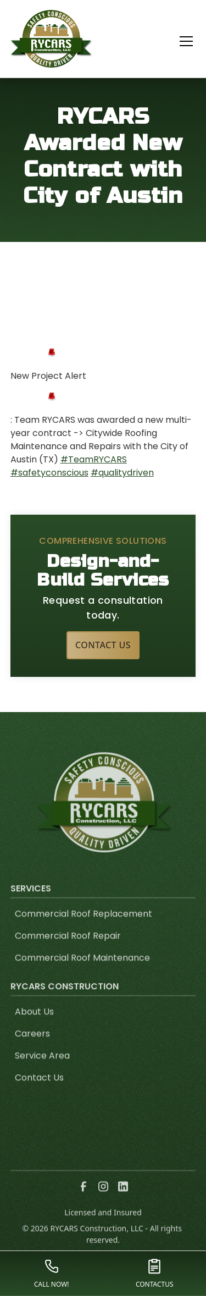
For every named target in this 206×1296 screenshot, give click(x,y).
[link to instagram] (103, 1200)
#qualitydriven (122, 472)
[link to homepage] (51, 39)
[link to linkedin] (123, 1200)
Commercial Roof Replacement (83, 927)
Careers (32, 1047)
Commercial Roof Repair (68, 949)
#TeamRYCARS (93, 459)
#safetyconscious (49, 472)
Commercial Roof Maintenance (82, 971)
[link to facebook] (83, 1200)
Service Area (42, 1069)
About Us (34, 1025)
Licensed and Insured (103, 1226)
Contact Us (103, 645)
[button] (180, 41)
